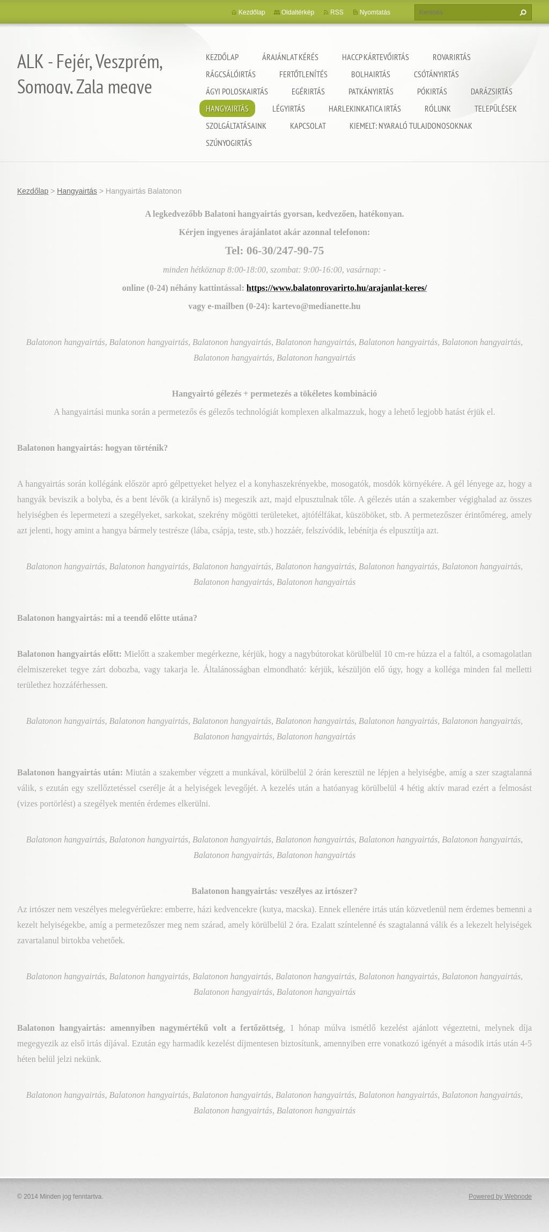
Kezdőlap (222, 57)
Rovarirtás (452, 57)
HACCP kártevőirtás (375, 57)
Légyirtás (288, 108)
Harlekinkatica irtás (365, 108)
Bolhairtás (370, 74)
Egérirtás (308, 91)
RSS (337, 12)
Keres (522, 12)
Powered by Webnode (500, 1196)
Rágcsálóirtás (231, 74)
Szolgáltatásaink (236, 125)
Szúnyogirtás (229, 142)
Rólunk (438, 108)
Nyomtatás (375, 12)
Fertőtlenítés (303, 74)
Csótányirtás (436, 74)
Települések (495, 108)
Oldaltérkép (297, 12)
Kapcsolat (308, 125)
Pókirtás (432, 91)
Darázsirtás (492, 91)
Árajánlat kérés (290, 57)
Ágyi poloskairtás (237, 91)
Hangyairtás (227, 108)
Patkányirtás (371, 91)
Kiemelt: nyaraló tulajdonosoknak (411, 125)
